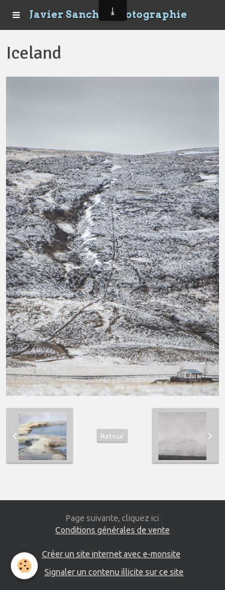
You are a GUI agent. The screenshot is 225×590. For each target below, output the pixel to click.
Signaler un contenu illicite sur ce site (114, 572)
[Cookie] (24, 565)
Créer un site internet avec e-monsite (111, 554)
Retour (112, 436)
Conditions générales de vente (112, 530)
